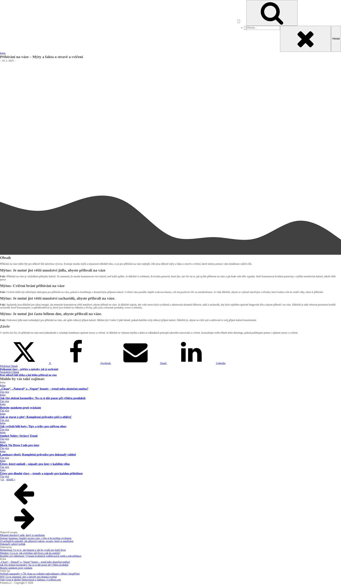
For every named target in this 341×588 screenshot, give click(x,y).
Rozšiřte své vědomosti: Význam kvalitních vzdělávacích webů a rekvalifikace (40, 556)
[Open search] (271, 13)
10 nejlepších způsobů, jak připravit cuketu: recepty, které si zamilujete (36, 541)
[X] (26, 363)
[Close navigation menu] (245, 28)
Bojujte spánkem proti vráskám (16, 568)
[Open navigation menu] (238, 21)
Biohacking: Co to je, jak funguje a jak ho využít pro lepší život (33, 550)
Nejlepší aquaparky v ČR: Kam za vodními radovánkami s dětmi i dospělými (40, 573)
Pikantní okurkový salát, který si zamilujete (22, 535)
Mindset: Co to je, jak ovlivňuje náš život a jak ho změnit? (30, 553)
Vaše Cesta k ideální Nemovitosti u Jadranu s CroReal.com (30, 579)
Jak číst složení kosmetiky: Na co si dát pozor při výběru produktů (34, 564)
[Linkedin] (196, 363)
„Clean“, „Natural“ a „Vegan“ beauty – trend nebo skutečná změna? (35, 562)
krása (2, 53)
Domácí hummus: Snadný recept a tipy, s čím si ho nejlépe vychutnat (35, 538)
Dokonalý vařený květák (12, 544)
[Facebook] (81, 363)
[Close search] (305, 39)
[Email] (139, 363)
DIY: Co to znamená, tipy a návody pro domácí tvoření (28, 576)
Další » (11, 479)
